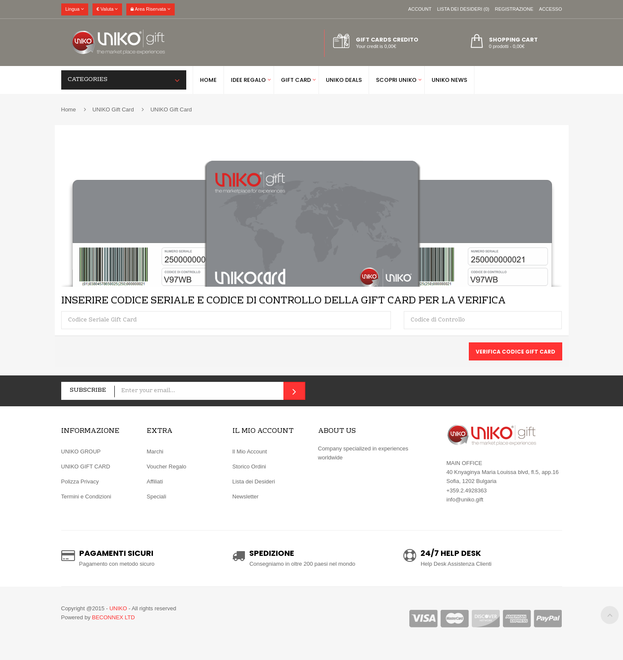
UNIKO (118, 608)
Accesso (550, 9)
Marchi (155, 451)
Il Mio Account (250, 451)
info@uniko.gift (465, 499)
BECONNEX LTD (113, 617)
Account (419, 9)
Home (68, 109)
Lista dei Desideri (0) (463, 9)
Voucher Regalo (167, 466)
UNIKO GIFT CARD (85, 466)
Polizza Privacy (80, 481)
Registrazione (514, 9)
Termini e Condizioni (86, 496)
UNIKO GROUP (81, 451)
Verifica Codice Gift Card (515, 351)
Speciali (157, 496)
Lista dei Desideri (254, 481)
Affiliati (155, 481)
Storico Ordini (249, 466)
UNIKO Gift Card (113, 109)
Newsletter (246, 496)
